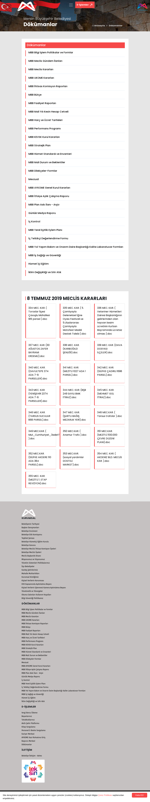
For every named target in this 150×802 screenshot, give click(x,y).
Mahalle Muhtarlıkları (30, 573)
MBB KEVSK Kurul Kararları (44, 137)
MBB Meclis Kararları (40, 69)
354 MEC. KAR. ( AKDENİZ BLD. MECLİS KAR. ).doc (109, 457)
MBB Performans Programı (44, 128)
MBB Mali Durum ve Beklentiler (46, 162)
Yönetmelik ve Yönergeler (32, 591)
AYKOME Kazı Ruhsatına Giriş (33, 737)
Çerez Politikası (105, 795)
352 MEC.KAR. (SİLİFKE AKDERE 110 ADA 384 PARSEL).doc (39, 459)
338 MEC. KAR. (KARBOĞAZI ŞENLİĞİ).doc (71, 348)
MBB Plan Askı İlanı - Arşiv (43, 204)
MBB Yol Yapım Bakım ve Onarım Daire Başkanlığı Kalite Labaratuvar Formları (75, 247)
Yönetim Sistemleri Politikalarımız (36, 563)
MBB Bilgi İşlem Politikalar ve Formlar (50, 52)
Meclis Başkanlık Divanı (31, 556)
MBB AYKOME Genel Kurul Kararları (49, 187)
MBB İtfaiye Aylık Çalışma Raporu (48, 196)
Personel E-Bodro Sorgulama (33, 730)
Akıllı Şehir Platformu (30, 723)
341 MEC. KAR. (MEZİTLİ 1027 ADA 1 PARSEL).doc (74, 371)
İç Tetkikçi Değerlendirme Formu (48, 238)
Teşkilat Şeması (28, 538)
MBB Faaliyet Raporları (42, 103)
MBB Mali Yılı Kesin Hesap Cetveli (48, 111)
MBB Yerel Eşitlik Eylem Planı (45, 230)
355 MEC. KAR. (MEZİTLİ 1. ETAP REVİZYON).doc (37, 479)
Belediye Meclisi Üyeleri (31, 552)
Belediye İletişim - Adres (32, 756)
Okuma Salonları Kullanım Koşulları (36, 595)
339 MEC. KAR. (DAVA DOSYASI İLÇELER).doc (109, 348)
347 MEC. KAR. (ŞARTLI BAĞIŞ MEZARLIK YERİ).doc (74, 416)
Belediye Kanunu (29, 545)
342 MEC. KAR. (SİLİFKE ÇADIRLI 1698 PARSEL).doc (109, 371)
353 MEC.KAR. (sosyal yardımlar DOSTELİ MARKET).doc (73, 459)
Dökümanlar (116, 25)
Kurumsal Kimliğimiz (30, 577)
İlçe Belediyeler (28, 566)
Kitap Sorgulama (28, 727)
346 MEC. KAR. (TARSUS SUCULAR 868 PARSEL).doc (39, 416)
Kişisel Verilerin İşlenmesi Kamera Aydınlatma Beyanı (44, 588)
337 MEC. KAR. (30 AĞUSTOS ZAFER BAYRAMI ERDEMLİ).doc (39, 350)
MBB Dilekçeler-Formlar (42, 171)
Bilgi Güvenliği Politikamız (32, 598)
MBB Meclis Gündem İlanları (45, 61)
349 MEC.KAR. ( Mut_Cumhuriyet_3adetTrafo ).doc (46, 434)
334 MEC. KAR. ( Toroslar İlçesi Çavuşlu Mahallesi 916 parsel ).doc (39, 313)
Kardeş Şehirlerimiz (30, 570)
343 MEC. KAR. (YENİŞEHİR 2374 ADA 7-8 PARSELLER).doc (38, 395)
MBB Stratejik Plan (39, 145)
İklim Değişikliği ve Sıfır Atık (44, 272)
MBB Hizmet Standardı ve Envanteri (50, 154)
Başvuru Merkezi (28, 741)
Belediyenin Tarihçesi (30, 524)
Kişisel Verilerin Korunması (33, 580)
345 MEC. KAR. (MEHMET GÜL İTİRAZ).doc (105, 393)
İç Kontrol (34, 221)
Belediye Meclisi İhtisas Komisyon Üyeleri (39, 549)
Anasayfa (98, 25)
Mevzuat (33, 179)
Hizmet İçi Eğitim (38, 264)
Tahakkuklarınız (28, 720)
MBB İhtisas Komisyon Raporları (47, 86)
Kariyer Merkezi (28, 734)
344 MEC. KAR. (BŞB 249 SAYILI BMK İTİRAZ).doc (74, 393)
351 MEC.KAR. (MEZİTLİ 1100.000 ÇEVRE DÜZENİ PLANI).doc (107, 436)
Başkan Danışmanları (30, 527)
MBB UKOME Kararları (41, 78)
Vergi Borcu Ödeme (29, 713)
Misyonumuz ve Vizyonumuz (33, 559)
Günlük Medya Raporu (42, 213)
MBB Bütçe (34, 95)
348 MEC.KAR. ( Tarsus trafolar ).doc (109, 414)
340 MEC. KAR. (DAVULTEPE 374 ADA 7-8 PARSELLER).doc (38, 373)
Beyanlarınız (27, 716)
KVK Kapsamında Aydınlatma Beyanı (37, 584)
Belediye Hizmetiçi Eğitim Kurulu (35, 542)
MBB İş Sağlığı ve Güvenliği (44, 255)
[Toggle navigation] (71, 5)
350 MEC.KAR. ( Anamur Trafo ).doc (75, 433)
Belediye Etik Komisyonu (32, 535)
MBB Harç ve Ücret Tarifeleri (45, 120)
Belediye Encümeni (29, 531)
